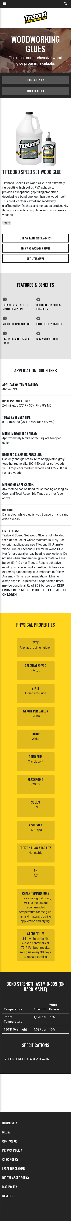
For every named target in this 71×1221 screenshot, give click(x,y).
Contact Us (10, 1141)
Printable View (35, 80)
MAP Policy (9, 1187)
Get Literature (35, 258)
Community (9, 1123)
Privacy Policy (12, 1150)
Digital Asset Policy (15, 1177)
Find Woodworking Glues (35, 248)
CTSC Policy (10, 1159)
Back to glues (35, 91)
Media (6, 1132)
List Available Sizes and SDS (35, 238)
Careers (7, 1196)
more (7, 222)
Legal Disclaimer (13, 1168)
